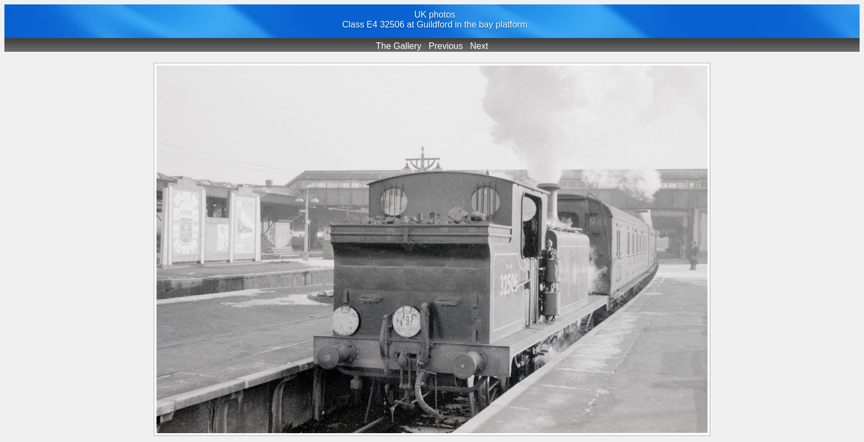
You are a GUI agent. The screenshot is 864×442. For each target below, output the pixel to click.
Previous (446, 46)
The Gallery (399, 46)
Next (479, 46)
